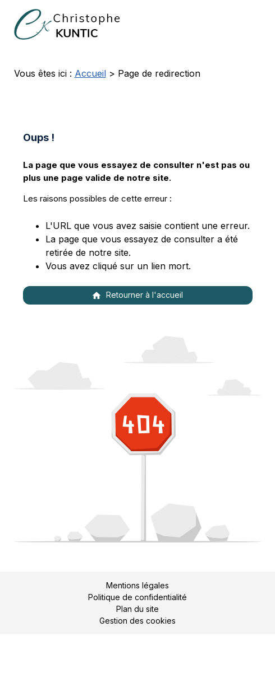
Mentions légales (137, 585)
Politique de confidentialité (137, 597)
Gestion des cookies (137, 620)
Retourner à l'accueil (137, 295)
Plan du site (137, 609)
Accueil (90, 73)
